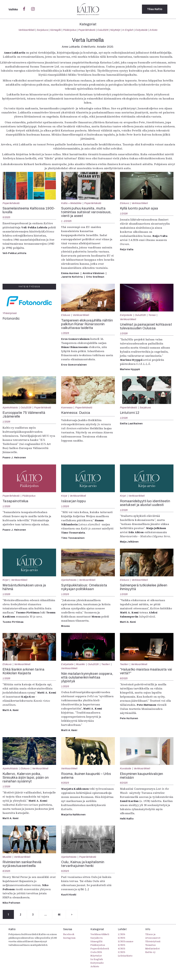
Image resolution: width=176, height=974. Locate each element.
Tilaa (154, 9)
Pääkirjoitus (69, 30)
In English (127, 30)
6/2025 (124, 678)
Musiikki (80, 664)
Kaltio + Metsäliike (71, 203)
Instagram (69, 937)
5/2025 (6, 217)
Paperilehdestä (86, 30)
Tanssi (152, 315)
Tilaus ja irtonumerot (152, 936)
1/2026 (124, 213)
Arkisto (153, 30)
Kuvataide (125, 768)
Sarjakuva (42, 30)
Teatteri (105, 664)
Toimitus (150, 945)
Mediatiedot (152, 948)
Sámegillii (55, 30)
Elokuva (124, 203)
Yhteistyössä (10, 313)
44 (60, 914)
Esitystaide (141, 30)
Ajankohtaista (10, 407)
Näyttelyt (115, 30)
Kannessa (67, 407)
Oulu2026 (102, 30)
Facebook (68, 934)
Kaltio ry (150, 952)
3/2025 (121, 952)
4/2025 (121, 948)
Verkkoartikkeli (26, 30)
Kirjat (64, 495)
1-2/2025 (66, 221)
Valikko (13, 9)
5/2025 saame (125, 941)
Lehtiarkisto (125, 955)
